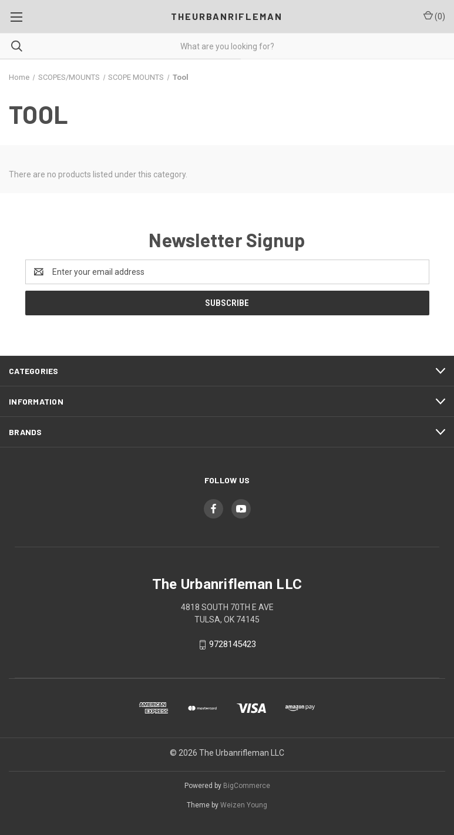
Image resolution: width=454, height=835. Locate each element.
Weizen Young (243, 805)
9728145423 (232, 644)
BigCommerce (246, 786)
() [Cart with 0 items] (434, 16)
